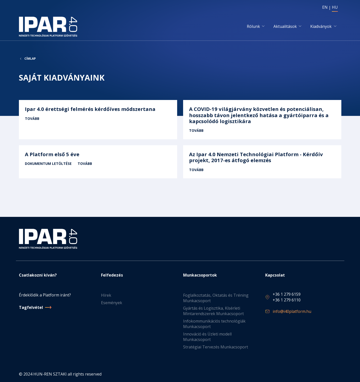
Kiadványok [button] (321, 26)
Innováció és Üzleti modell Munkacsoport (207, 336)
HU (335, 7)
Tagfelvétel (31, 307)
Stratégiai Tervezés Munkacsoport (215, 347)
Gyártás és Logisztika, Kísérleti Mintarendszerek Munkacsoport (213, 310)
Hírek (106, 295)
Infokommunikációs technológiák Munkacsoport (214, 323)
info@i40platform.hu (292, 311)
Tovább (98, 120)
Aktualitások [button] (285, 26)
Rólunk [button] (253, 26)
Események (111, 302)
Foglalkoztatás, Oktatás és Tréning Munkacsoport (216, 297)
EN (325, 7)
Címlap (30, 59)
